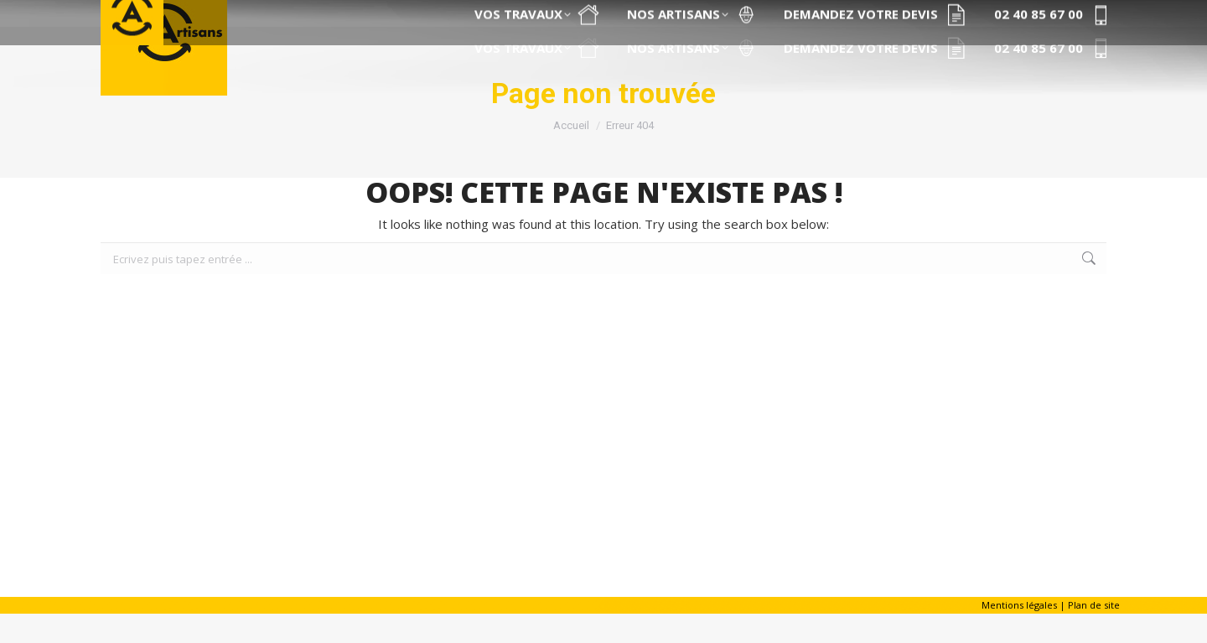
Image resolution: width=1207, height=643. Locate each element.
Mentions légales (1019, 634)
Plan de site (1094, 634)
